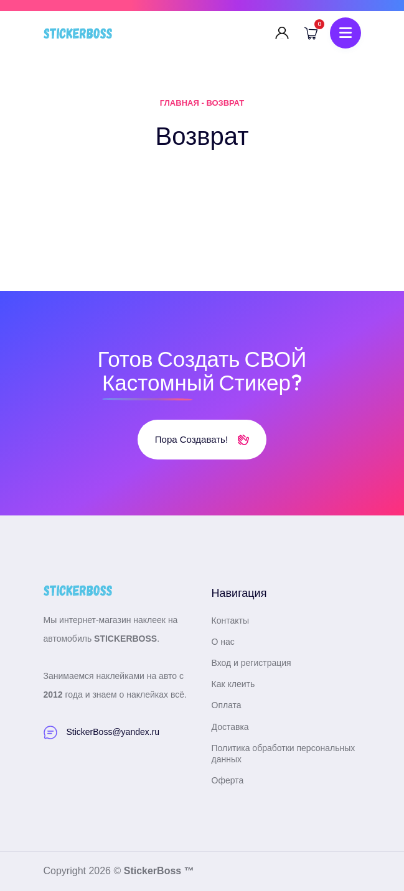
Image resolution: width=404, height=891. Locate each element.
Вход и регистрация (251, 663)
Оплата (227, 705)
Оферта (228, 780)
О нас (223, 642)
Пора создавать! (202, 439)
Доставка (230, 727)
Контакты (230, 621)
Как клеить (233, 684)
